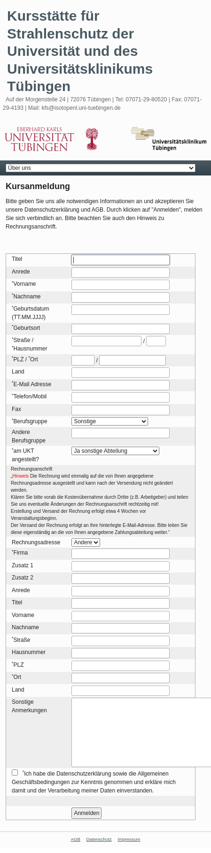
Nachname (27, 296)
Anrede (21, 271)
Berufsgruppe (30, 421)
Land (18, 371)
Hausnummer (30, 348)
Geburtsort (27, 328)
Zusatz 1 (22, 565)
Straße (22, 340)
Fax (16, 409)
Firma (21, 552)
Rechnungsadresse (36, 542)
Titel (17, 259)
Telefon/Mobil (30, 396)
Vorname (25, 284)
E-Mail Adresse (33, 384)
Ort (34, 359)
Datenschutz (99, 839)
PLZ (19, 359)
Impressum (128, 839)
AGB (76, 839)
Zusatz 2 (22, 577)
